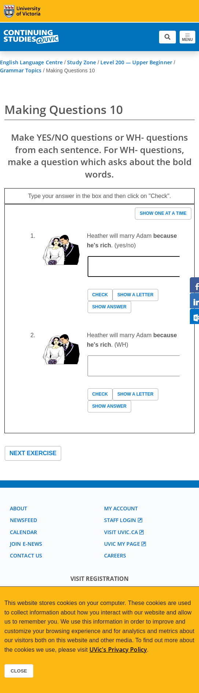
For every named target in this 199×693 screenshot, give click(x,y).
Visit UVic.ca (121, 532)
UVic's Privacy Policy (118, 650)
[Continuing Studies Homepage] (31, 37)
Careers (115, 555)
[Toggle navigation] (187, 37)
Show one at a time (163, 213)
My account (121, 508)
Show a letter (135, 294)
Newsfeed (23, 520)
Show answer (109, 306)
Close (19, 671)
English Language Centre (31, 62)
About (18, 508)
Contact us (26, 555)
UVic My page (122, 543)
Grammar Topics (20, 70)
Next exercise (33, 453)
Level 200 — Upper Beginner (136, 62)
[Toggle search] (167, 37)
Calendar (23, 532)
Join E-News (26, 543)
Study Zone (81, 62)
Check (100, 294)
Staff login (120, 520)
